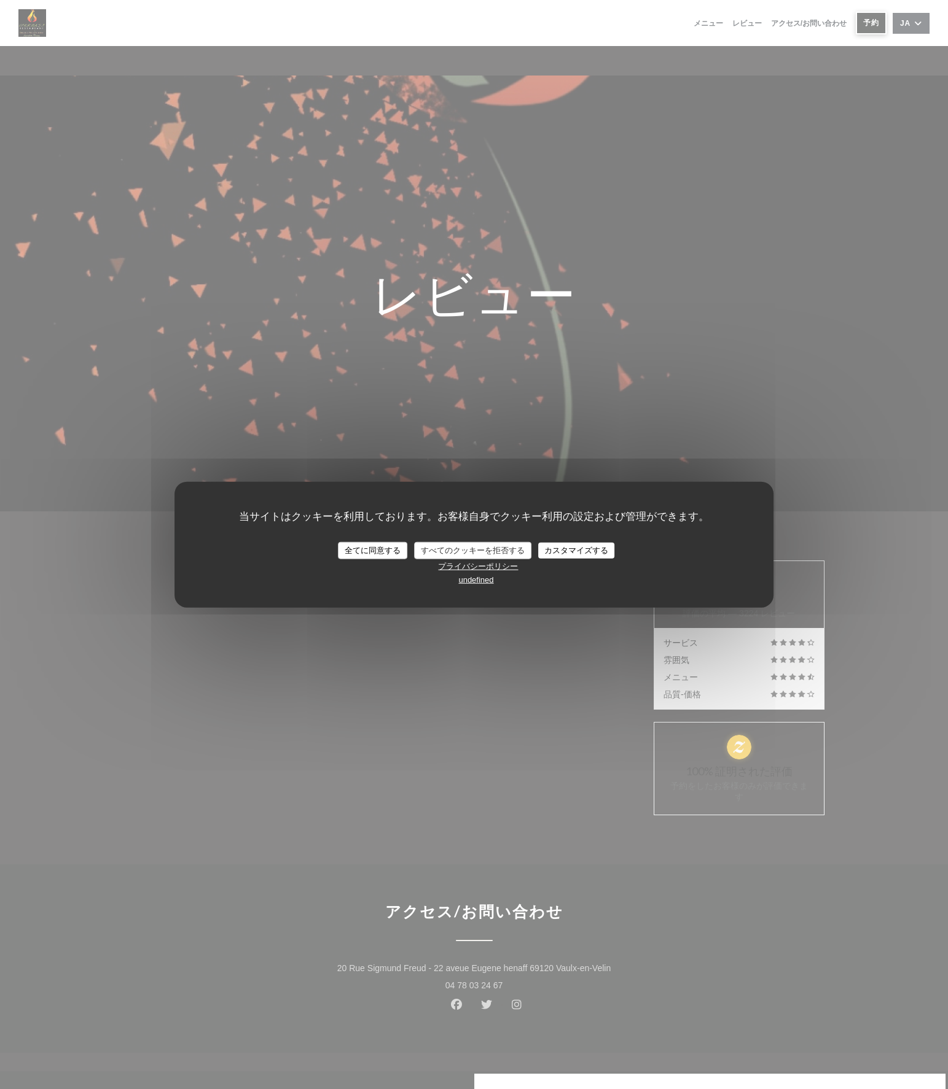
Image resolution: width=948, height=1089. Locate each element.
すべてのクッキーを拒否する (473, 550)
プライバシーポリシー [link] (478, 565)
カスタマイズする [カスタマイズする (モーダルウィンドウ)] (576, 550)
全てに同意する (373, 550)
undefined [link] (475, 579)
